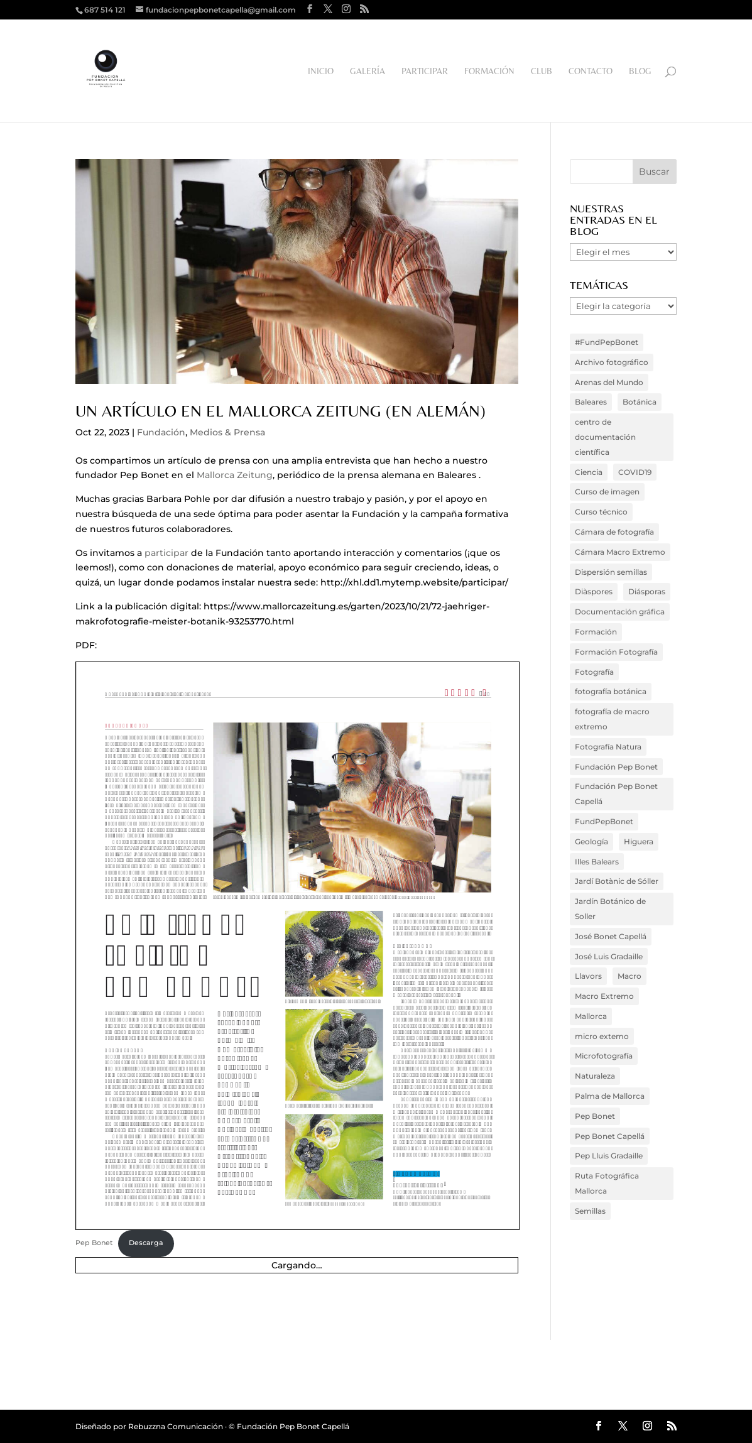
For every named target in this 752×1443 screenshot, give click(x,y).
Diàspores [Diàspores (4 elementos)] (594, 591)
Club (541, 71)
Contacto (591, 71)
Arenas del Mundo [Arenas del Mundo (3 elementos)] (609, 382)
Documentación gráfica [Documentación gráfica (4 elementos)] (620, 611)
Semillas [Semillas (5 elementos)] (590, 1211)
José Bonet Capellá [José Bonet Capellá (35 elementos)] (610, 936)
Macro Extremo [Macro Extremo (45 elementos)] (604, 996)
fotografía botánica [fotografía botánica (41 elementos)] (610, 691)
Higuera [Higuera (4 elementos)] (638, 841)
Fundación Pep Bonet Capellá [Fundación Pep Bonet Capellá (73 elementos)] (616, 793)
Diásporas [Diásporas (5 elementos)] (646, 591)
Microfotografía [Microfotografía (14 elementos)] (604, 1055)
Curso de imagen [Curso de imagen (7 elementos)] (607, 491)
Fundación (161, 432)
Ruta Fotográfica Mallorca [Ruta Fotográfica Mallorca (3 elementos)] (607, 1183)
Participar (424, 71)
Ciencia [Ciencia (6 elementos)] (588, 472)
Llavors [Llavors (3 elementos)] (588, 976)
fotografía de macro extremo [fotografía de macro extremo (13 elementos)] (612, 719)
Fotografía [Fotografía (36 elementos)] (594, 672)
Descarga (146, 1242)
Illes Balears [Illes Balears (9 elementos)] (597, 861)
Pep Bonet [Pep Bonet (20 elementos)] (595, 1116)
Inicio (321, 71)
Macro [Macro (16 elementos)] (629, 976)
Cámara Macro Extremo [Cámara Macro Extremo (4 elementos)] (620, 552)
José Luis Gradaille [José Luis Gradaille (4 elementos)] (609, 956)
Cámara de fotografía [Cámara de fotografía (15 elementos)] (614, 531)
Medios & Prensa (227, 432)
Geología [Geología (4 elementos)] (591, 841)
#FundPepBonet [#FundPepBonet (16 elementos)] (606, 342)
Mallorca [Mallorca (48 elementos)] (591, 1016)
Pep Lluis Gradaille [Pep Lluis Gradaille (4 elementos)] (609, 1155)
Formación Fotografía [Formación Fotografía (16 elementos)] (616, 651)
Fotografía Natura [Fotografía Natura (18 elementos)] (608, 746)
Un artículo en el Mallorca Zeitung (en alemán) (280, 410)
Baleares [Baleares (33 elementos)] (591, 401)
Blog (640, 71)
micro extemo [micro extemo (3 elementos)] (602, 1036)
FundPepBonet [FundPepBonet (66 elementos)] (604, 821)
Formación (489, 71)
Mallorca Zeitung (235, 475)
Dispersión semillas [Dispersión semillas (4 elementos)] (611, 572)
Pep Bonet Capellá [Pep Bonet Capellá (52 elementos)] (610, 1136)
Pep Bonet (94, 1242)
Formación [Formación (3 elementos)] (596, 631)
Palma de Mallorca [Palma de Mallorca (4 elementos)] (610, 1096)
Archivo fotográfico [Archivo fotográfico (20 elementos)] (611, 362)
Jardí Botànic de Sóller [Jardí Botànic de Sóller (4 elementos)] (616, 881)
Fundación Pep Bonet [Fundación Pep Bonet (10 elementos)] (616, 766)
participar (166, 552)
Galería (367, 71)
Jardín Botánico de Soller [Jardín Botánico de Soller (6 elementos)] (610, 908)
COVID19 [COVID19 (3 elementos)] (634, 472)
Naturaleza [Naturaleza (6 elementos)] (595, 1076)
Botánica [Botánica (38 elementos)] (640, 401)
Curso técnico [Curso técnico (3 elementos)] (601, 511)
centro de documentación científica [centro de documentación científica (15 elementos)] (605, 437)
